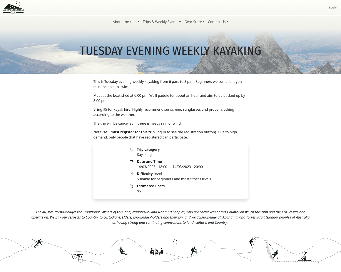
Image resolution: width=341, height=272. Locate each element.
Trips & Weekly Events (160, 21)
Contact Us (217, 21)
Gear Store (193, 21)
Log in (333, 7)
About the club (125, 21)
